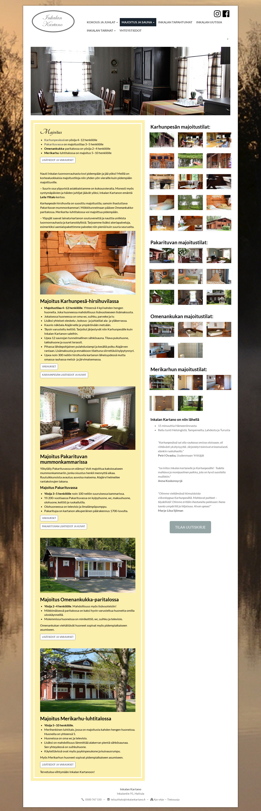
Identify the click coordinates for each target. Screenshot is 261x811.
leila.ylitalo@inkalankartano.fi (128, 799)
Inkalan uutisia (209, 22)
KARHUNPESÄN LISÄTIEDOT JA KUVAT (64, 374)
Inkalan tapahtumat (175, 22)
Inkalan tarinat (101, 30)
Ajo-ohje (159, 799)
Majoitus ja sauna (138, 22)
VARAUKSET (49, 366)
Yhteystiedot (130, 30)
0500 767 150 (93, 799)
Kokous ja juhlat (102, 22)
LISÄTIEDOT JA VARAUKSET (58, 160)
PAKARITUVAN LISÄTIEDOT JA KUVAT (63, 526)
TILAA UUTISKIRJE (190, 527)
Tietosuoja (173, 799)
